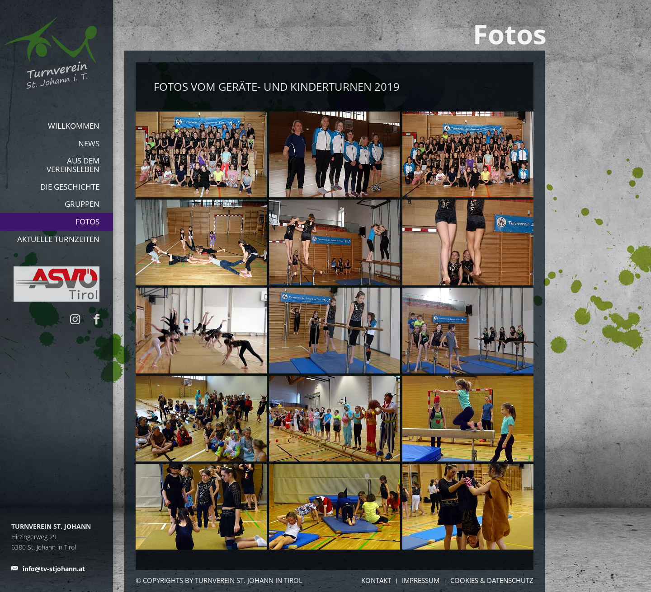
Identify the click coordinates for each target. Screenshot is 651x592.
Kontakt (376, 580)
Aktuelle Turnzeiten (58, 239)
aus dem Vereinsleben (73, 164)
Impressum (420, 580)
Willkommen (73, 126)
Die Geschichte (69, 187)
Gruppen (82, 204)
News (88, 143)
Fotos (87, 221)
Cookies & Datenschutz (491, 580)
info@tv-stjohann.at (54, 568)
